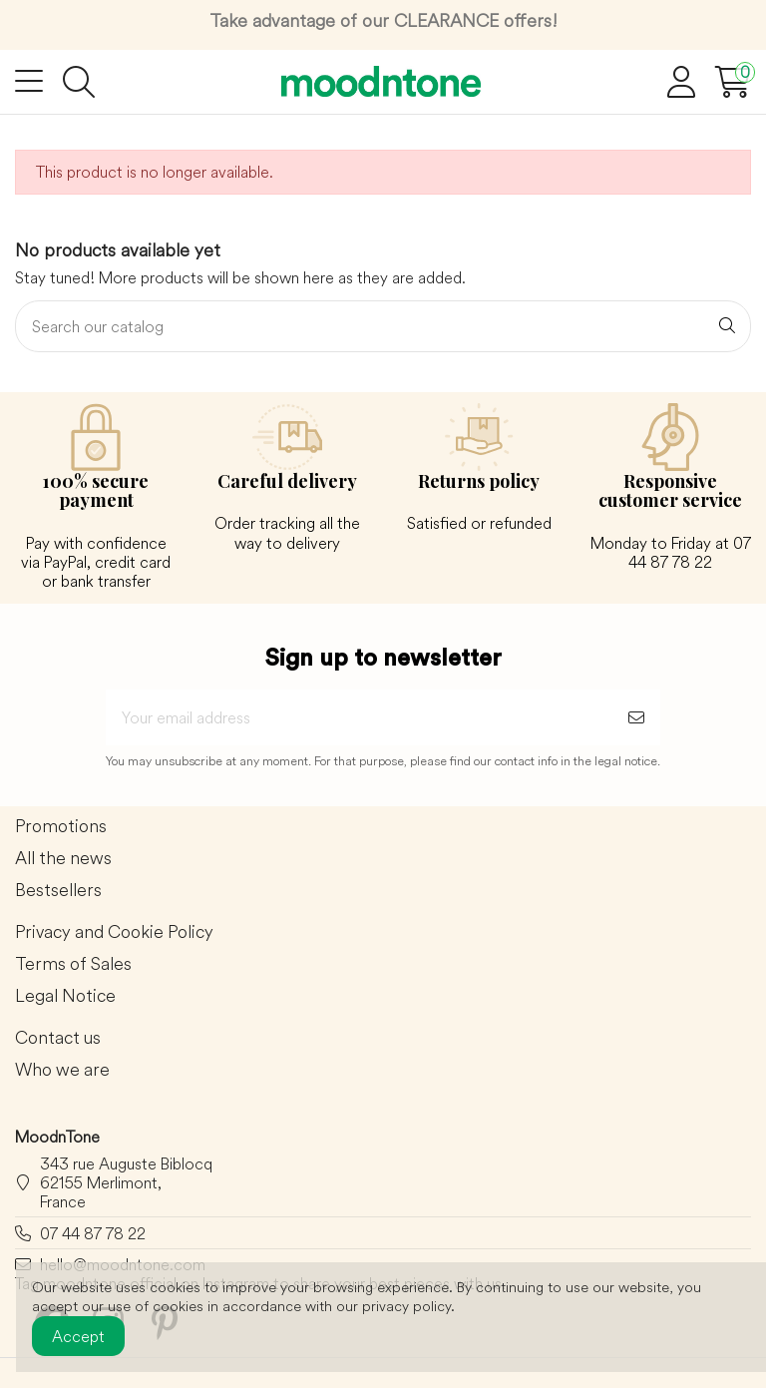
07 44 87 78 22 (93, 1233)
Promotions (61, 826)
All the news (63, 858)
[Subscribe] (636, 717)
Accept (78, 1336)
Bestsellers (58, 890)
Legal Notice (65, 996)
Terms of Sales (73, 964)
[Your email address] (359, 717)
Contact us (58, 1038)
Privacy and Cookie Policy (114, 932)
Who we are (62, 1070)
